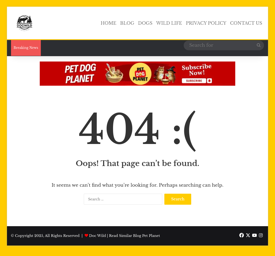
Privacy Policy (206, 23)
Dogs (145, 23)
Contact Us (246, 23)
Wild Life (169, 23)
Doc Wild (97, 235)
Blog (127, 23)
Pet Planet (151, 235)
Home (109, 23)
